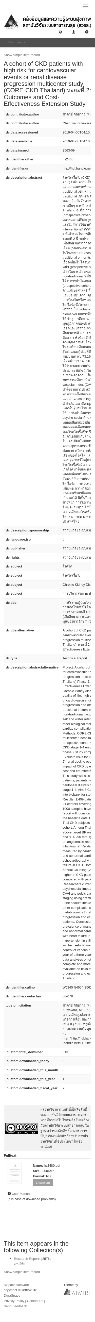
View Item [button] (16, 42)
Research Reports (27, 1259)
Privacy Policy (14, 1301)
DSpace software (16, 1285)
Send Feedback (15, 1306)
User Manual (21, 1194)
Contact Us (35, 1301)
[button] (60, 31)
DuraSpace (12, 1295)
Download (43, 1183)
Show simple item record (22, 55)
